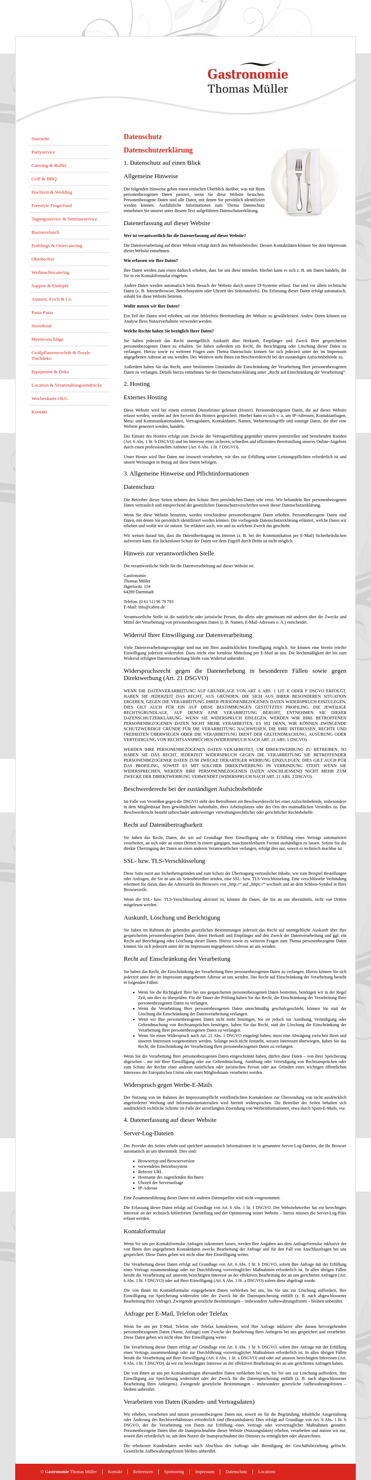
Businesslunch (45, 232)
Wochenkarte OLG (49, 398)
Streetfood (41, 325)
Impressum (204, 1471)
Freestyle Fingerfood (51, 205)
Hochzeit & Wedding (51, 192)
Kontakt (39, 411)
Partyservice (43, 152)
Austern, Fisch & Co (51, 299)
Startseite (40, 138)
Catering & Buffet (49, 165)
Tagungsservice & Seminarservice (64, 218)
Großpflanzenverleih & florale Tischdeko (60, 355)
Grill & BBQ (44, 178)
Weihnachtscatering (50, 272)
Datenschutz (236, 1471)
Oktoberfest (42, 259)
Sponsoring (174, 1471)
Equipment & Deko (50, 371)
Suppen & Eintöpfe (50, 285)
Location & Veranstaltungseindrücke (66, 385)
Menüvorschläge (47, 339)
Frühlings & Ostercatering (56, 245)
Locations (266, 1471)
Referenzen (143, 1471)
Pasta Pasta (42, 312)
